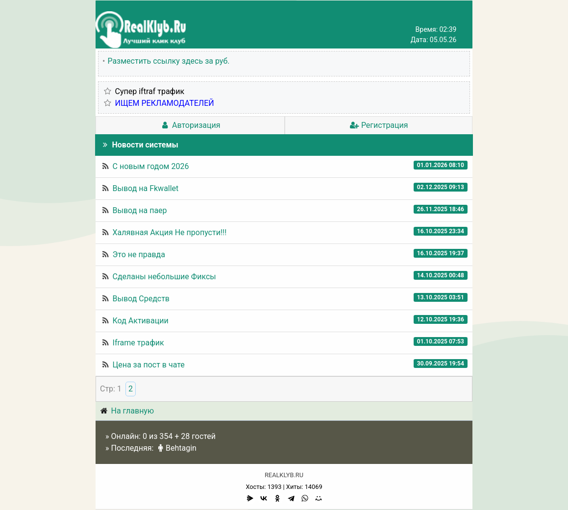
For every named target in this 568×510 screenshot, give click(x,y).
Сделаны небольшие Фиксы (164, 276)
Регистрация (378, 125)
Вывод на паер (140, 210)
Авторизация (190, 125)
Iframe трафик (138, 342)
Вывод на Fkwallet (146, 188)
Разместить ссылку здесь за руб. (168, 61)
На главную (132, 410)
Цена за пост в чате (149, 364)
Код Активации (141, 320)
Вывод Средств (141, 298)
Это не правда (139, 254)
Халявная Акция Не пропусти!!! (170, 232)
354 (166, 436)
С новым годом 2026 (151, 166)
